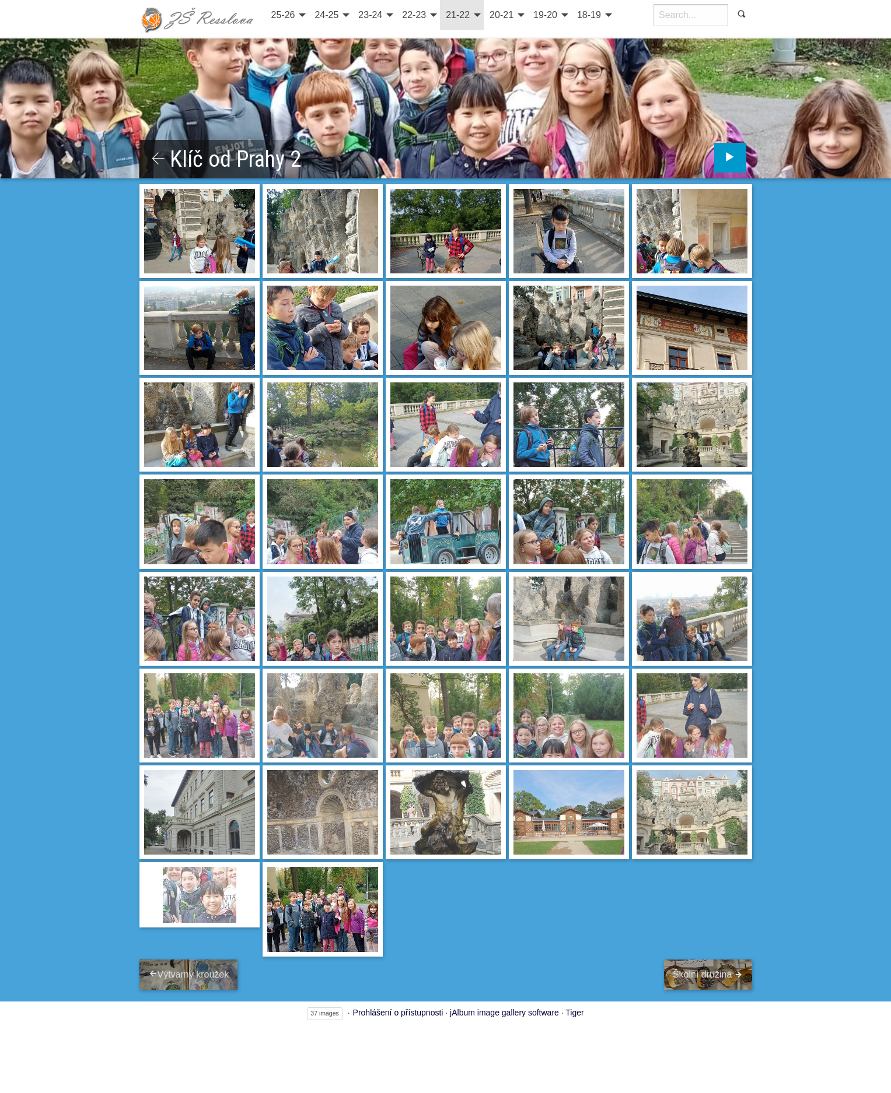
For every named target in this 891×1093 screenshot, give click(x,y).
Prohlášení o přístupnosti (398, 1012)
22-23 (414, 15)
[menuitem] (287, 15)
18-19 (589, 15)
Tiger (574, 1012)
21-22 (458, 15)
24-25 (326, 15)
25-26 (283, 15)
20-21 (501, 15)
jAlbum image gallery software (504, 1012)
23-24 (370, 15)
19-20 (545, 15)
